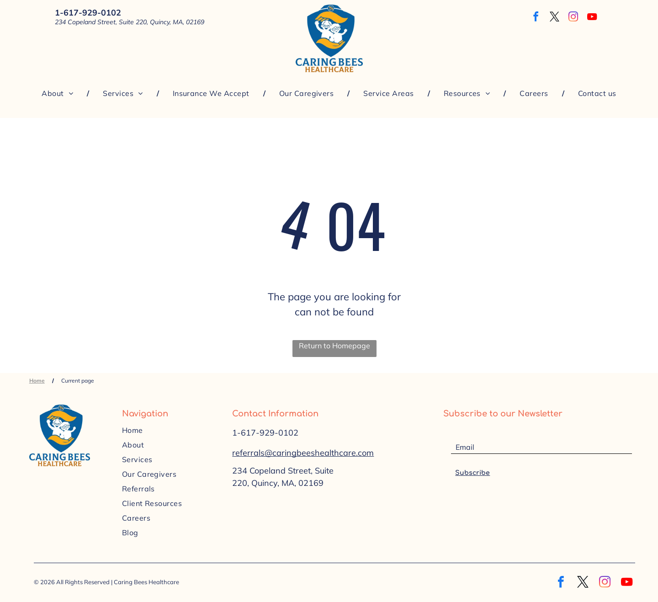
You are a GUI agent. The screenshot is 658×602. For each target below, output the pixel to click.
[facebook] (536, 18)
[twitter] (554, 18)
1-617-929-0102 (265, 432)
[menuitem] (58, 93)
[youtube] (592, 18)
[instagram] (573, 18)
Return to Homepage (334, 345)
